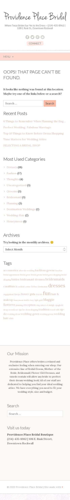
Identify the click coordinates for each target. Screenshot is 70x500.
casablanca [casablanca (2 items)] (10, 286)
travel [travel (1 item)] (52, 310)
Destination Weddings (21, 209)
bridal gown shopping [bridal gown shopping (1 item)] (52, 275)
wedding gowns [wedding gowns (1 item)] (46, 314)
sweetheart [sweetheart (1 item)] (13, 310)
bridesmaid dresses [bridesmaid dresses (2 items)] (32, 279)
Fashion (12, 173)
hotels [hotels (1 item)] (26, 300)
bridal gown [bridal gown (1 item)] (25, 275)
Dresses (12, 167)
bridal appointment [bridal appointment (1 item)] (11, 275)
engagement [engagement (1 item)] (8, 294)
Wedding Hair (16, 215)
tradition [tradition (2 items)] (44, 309)
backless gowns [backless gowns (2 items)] (45, 270)
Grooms (12, 191)
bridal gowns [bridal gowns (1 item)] (36, 275)
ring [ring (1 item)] (38, 305)
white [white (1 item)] (11, 318)
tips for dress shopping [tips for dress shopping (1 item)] (28, 310)
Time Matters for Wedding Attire (24, 139)
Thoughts (13, 179)
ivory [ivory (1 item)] (32, 300)
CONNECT (35, 43)
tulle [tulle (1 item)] (58, 310)
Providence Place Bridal (35, 17)
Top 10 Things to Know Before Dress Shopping (33, 133)
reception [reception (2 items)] (30, 305)
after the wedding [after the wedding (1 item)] (26, 270)
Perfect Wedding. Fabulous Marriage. (27, 127)
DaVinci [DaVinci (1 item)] (34, 286)
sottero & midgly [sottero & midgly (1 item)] (47, 305)
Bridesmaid (14, 197)
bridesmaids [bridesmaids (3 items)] (55, 279)
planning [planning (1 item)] (19, 305)
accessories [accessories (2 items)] (10, 270)
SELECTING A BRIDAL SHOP (21, 145)
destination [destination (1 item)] (43, 286)
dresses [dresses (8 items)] (56, 286)
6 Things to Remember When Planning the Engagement (35, 121)
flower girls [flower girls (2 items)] (28, 294)
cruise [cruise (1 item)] (27, 286)
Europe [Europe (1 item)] (17, 294)
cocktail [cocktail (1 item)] (21, 286)
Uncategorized (16, 185)
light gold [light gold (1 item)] (39, 300)
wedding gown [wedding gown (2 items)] (30, 313)
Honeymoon (15, 221)
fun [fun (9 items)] (47, 293)
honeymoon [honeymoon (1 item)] (18, 300)
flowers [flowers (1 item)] (39, 294)
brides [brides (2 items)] (15, 279)
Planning (12, 203)
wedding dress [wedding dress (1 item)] (13, 314)
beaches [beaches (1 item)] (58, 270)
